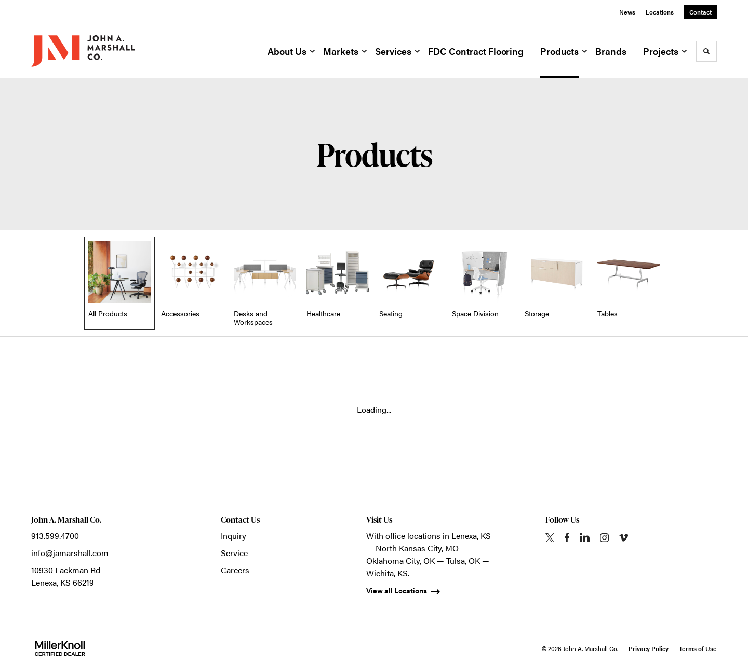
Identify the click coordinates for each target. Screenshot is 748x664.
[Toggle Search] (706, 51)
